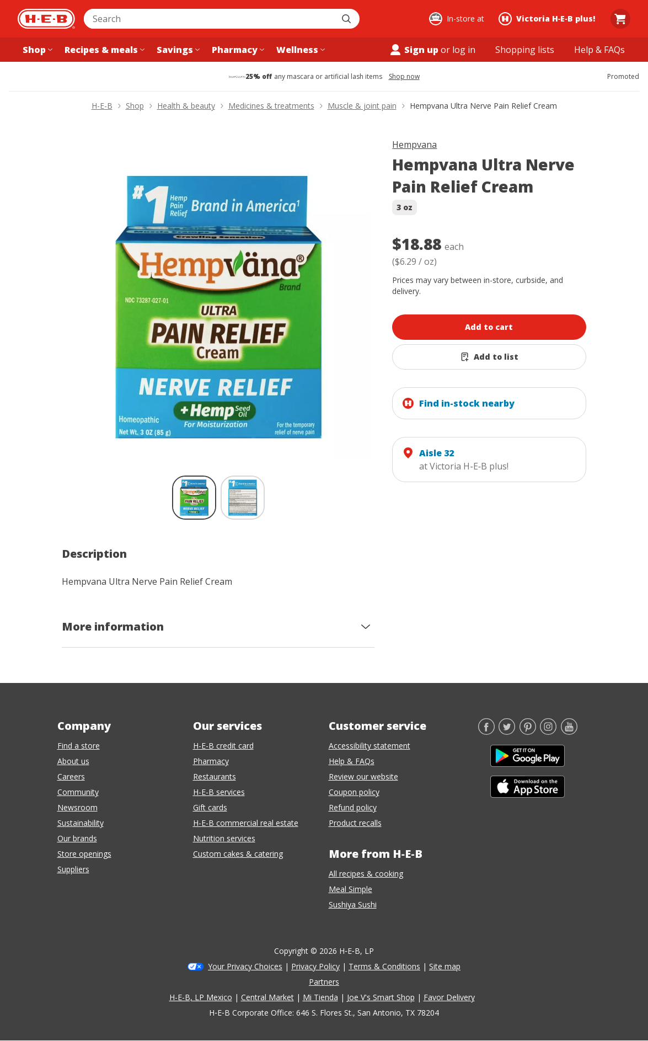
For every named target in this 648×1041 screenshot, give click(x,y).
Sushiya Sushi (353, 904)
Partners (324, 981)
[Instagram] (548, 731)
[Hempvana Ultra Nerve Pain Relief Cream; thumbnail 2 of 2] (243, 498)
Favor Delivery (449, 997)
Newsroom (77, 807)
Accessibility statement (369, 745)
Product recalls (355, 823)
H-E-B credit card (223, 745)
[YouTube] (569, 731)
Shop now (404, 76)
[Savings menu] (177, 49)
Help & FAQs (351, 761)
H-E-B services (219, 792)
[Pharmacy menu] (237, 49)
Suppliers (73, 869)
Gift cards (210, 807)
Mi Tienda (320, 997)
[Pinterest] (528, 731)
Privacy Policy (315, 966)
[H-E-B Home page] (46, 19)
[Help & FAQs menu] (599, 49)
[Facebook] (486, 731)
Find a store (78, 745)
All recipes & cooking (366, 873)
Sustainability (80, 823)
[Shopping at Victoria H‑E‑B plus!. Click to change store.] (548, 19)
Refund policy (353, 807)
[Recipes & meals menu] (103, 49)
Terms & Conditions (384, 966)
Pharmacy (211, 761)
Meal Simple (350, 889)
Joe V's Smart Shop (381, 997)
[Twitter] (507, 731)
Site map (444, 966)
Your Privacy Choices (245, 966)
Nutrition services (224, 838)
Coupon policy (354, 792)
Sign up (413, 49)
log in (463, 50)
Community (78, 792)
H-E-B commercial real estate (245, 823)
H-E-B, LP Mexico (200, 997)
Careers (71, 776)
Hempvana (414, 144)
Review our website (363, 776)
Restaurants (214, 776)
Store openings (84, 853)
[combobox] (209, 19)
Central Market (267, 997)
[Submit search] (347, 19)
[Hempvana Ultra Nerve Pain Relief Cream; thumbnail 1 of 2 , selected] (194, 498)
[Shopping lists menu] (525, 49)
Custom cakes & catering (238, 853)
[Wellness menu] (299, 49)
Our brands (77, 838)
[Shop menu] (36, 49)
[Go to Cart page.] (620, 19)
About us (73, 761)
